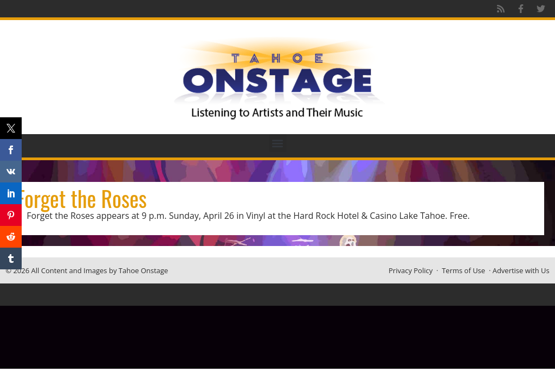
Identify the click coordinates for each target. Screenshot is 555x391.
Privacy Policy (411, 270)
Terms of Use (463, 270)
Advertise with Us (521, 270)
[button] (278, 143)
